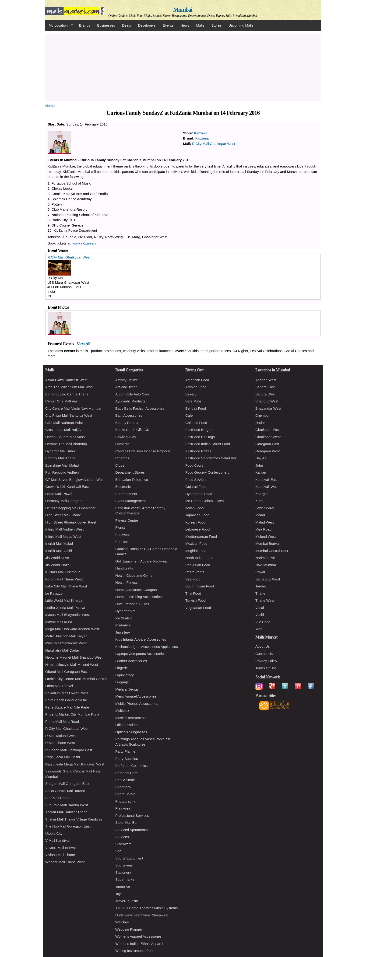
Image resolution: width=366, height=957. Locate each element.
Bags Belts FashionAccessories (139, 408)
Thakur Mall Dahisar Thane (66, 812)
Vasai (259, 608)
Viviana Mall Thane (60, 855)
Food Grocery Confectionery (207, 472)
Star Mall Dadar (57, 798)
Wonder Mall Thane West (64, 862)
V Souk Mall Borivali (60, 848)
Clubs (119, 465)
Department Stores (130, 472)
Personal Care (126, 773)
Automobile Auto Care (132, 394)
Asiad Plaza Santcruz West (66, 380)
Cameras (122, 444)
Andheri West (265, 380)
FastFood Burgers (199, 430)
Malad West (264, 522)
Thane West (264, 600)
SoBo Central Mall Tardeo (65, 791)
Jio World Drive (57, 558)
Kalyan (260, 472)
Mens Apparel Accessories (135, 696)
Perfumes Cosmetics (131, 766)
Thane (260, 593)
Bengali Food (195, 408)
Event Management (130, 501)
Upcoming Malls (241, 25)
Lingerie (121, 668)
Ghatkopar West (268, 437)
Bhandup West (266, 401)
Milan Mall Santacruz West (66, 643)
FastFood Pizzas (198, 451)
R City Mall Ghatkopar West (213, 144)
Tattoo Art (122, 887)
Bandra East (265, 387)
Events (168, 25)
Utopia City (53, 833)
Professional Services (132, 815)
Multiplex (122, 711)
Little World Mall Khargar (64, 600)
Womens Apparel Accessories (138, 936)
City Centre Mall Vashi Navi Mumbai (73, 408)
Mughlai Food (196, 551)
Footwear (122, 535)
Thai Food (193, 593)
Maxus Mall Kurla (58, 622)
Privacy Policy (266, 661)
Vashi (259, 615)
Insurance (123, 625)
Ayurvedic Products (130, 401)
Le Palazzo (54, 593)
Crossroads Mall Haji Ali (63, 430)
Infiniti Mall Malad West (63, 536)
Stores (216, 25)
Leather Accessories (131, 661)
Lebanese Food (197, 529)
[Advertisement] (183, 66)
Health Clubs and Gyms (133, 575)
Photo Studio (125, 794)
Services (122, 837)
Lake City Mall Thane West (66, 586)
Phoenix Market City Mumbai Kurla (72, 714)
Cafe (189, 415)
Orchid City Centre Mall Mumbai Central (76, 679)
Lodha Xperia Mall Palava (65, 608)
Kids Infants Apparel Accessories (140, 639)
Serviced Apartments (131, 830)
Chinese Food (196, 423)
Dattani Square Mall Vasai (65, 437)
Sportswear (124, 865)
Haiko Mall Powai (58, 494)
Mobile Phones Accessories (136, 704)
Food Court (194, 465)
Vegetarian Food (198, 608)
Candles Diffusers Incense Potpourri (143, 451)
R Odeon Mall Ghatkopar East (68, 750)
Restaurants (194, 572)
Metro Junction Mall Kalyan (66, 636)
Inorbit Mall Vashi (58, 551)
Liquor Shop (124, 675)
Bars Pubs (193, 401)
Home (50, 106)
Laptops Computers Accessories (140, 654)
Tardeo (260, 586)
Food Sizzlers (196, 480)
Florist (120, 527)
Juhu (259, 465)
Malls (200, 25)
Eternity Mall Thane (60, 458)
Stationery (123, 872)
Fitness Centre (126, 520)
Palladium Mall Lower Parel (66, 693)
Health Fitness (126, 582)
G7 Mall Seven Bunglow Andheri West (74, 480)
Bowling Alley (125, 437)
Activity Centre (126, 380)
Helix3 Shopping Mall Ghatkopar (70, 508)
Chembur (262, 415)
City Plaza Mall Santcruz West (68, 415)
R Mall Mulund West (61, 736)
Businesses (106, 25)
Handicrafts (124, 568)
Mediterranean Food (201, 536)
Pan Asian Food (197, 565)
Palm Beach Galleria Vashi (66, 700)
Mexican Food (196, 543)
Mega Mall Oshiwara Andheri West (72, 629)
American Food (197, 380)
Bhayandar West (268, 408)
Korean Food (195, 522)
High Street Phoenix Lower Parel (70, 522)
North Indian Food (199, 558)
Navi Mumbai (265, 565)
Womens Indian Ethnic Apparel (139, 944)
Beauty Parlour (126, 423)
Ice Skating (124, 618)
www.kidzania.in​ (84, 243)
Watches (122, 922)
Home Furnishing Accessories (138, 597)
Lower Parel (264, 508)
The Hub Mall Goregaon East (68, 826)
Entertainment (126, 494)
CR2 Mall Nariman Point (64, 423)
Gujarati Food (196, 487)
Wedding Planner (128, 929)
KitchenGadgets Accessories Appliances (146, 647)
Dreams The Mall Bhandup (66, 444)
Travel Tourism (126, 901)
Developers (147, 25)
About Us (262, 646)
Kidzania (201, 133)
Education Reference (131, 480)
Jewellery (122, 632)
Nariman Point (266, 558)
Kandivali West (266, 487)
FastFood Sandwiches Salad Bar (210, 458)
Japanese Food (197, 515)
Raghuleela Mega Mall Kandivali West (74, 764)
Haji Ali (260, 458)
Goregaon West (267, 451)
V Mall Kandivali (57, 840)
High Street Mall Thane (63, 515)
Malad (260, 515)
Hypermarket (125, 611)
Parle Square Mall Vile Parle (67, 707)
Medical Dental (126, 689)
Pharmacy (123, 787)
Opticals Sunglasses (131, 732)
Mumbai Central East (271, 551)
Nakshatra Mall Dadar (62, 650)
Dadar (260, 423)
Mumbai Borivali (267, 543)
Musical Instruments (130, 718)
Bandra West (265, 394)
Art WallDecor (126, 387)
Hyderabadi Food (198, 494)
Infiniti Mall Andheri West (64, 529)
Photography (125, 801)
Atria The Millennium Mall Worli (69, 387)
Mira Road (263, 529)
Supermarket (125, 879)
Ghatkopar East (267, 430)
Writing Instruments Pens (134, 951)
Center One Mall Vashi (62, 401)
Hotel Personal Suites (132, 604)
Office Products (127, 725)
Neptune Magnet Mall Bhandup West (73, 657)
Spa (118, 851)
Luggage (122, 682)
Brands (84, 25)
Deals (126, 25)
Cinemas (122, 458)
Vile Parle (262, 622)
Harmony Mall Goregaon (64, 501)
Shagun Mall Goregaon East (67, 784)
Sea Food (193, 579)
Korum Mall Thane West (64, 579)
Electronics (123, 487)
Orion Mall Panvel (59, 686)
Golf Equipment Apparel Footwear (141, 561)
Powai (260, 572)
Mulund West (265, 536)
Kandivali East (266, 480)
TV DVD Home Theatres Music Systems (146, 908)
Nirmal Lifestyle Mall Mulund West (71, 665)
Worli (259, 629)
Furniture (122, 542)
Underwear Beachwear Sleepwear (142, 915)
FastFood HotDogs (200, 437)
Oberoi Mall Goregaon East (66, 672)
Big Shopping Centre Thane (66, 394)
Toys (119, 894)
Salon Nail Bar (126, 822)
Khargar (261, 494)
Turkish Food (195, 600)
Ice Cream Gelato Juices (204, 501)
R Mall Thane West (60, 743)
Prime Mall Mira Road (62, 721)
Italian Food (194, 508)
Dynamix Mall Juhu (60, 451)
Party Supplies (126, 759)
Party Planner (126, 751)
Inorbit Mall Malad (59, 543)
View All (83, 344)
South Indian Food (199, 586)
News (184, 25)
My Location (59, 25)
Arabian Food (195, 387)
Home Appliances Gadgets (136, 590)
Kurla (259, 501)
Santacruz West (267, 579)
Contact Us (264, 654)
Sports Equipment (129, 858)
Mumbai (182, 10)
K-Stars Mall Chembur (62, 572)
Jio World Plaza (57, 565)
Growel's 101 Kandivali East (67, 487)
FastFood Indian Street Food (207, 444)
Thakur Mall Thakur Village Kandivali (73, 819)
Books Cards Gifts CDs (133, 430)
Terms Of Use (266, 668)
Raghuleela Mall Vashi (62, 757)
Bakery (190, 394)
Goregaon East (267, 444)
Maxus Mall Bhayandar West (67, 615)
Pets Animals (125, 780)
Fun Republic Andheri (62, 472)
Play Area (122, 808)
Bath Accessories (128, 415)
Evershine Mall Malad (62, 465)
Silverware (123, 844)
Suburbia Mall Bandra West (66, 805)
